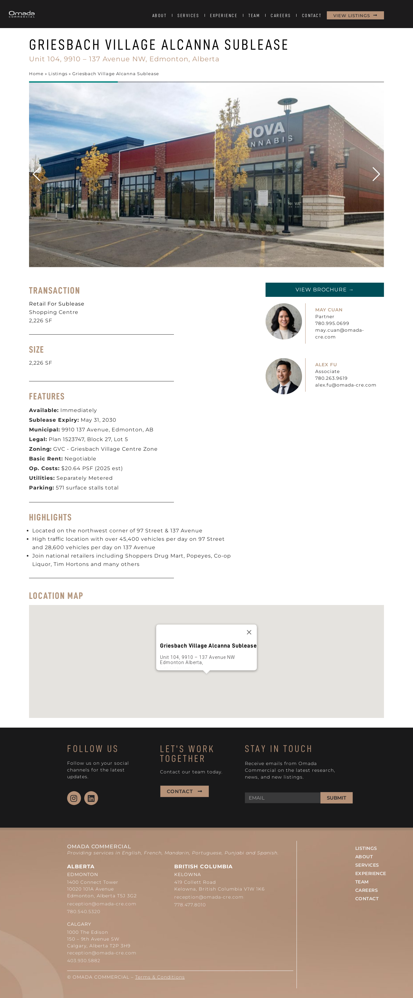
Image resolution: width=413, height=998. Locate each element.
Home (36, 73)
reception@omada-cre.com (101, 904)
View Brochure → (325, 290)
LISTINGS (366, 848)
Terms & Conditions (160, 977)
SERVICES (188, 15)
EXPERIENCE (223, 15)
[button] (376, 174)
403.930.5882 (83, 960)
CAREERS (281, 15)
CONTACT (312, 15)
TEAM (254, 15)
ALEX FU (326, 365)
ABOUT (159, 15)
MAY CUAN (329, 310)
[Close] (249, 632)
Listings (57, 73)
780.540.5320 (83, 911)
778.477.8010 (190, 905)
